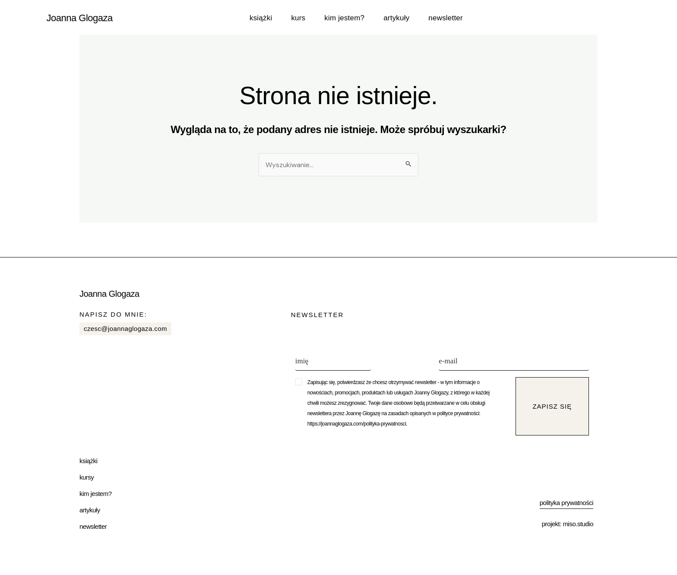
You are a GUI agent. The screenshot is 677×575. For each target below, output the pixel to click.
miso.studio (578, 523)
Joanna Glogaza (80, 18)
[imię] (333, 362)
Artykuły (396, 18)
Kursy (86, 477)
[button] (405, 403)
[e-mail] (514, 362)
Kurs (298, 18)
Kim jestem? (344, 18)
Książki (261, 18)
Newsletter (445, 18)
